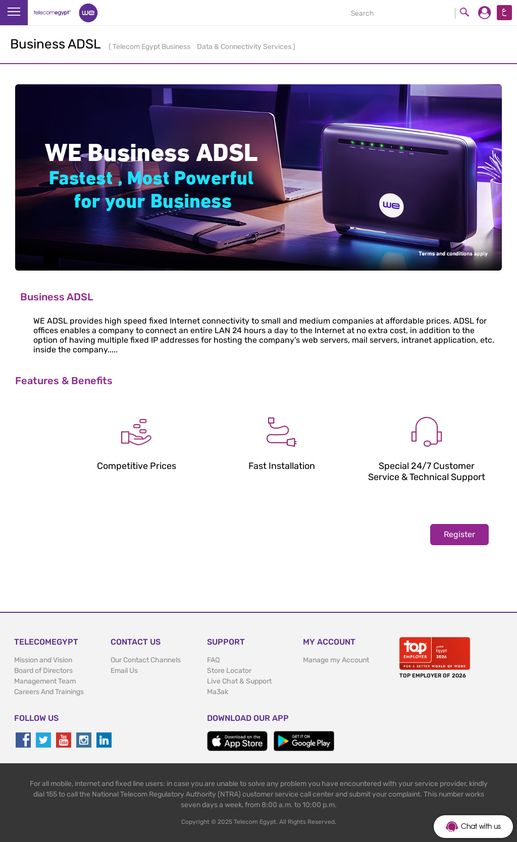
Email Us (124, 670)
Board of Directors (43, 670)
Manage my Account (336, 660)
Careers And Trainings (49, 692)
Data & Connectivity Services (245, 46)
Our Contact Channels (146, 660)
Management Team (45, 681)
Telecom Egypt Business (152, 46)
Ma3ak (217, 692)
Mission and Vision (43, 660)
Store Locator (229, 670)
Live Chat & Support (239, 681)
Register (459, 534)
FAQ (213, 660)
